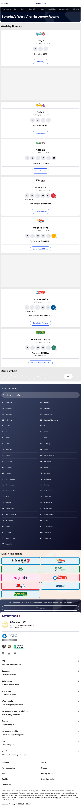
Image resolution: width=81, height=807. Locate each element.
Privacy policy (46, 773)
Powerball (41, 9)
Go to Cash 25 (40, 171)
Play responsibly (8, 768)
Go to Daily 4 (40, 133)
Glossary (44, 768)
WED (37, 376)
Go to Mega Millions (40, 249)
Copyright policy (48, 779)
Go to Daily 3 (40, 62)
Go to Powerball (40, 211)
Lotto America (64, 9)
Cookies (5, 779)
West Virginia (6, 9)
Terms (4, 773)
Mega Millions (51, 9)
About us (5, 762)
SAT (68, 376)
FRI (58, 376)
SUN (5, 376)
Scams (43, 762)
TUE (26, 376)
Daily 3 (16, 9)
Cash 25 (32, 9)
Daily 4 (23, 9)
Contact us (40, 608)
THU (48, 376)
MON (16, 376)
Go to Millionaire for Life (40, 363)
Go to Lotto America (40, 323)
